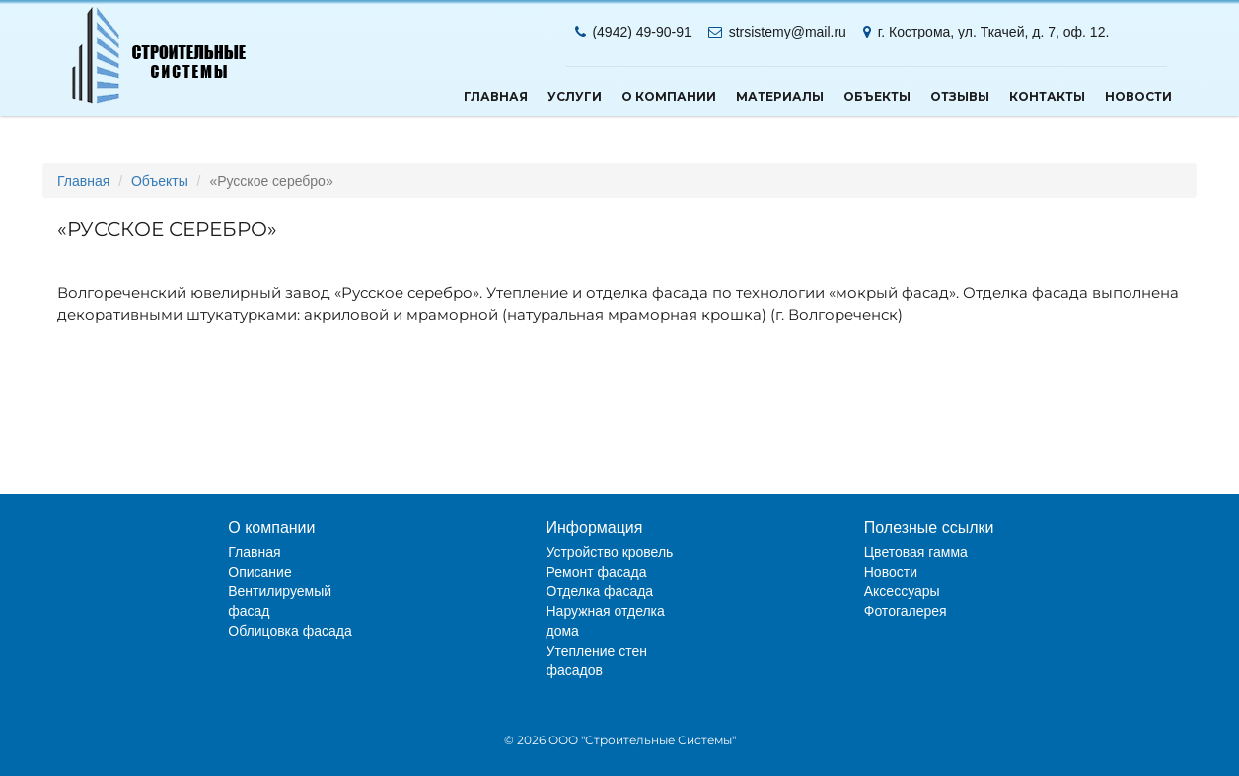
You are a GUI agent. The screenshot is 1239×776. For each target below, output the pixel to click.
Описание (259, 572)
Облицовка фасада (290, 631)
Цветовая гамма (916, 552)
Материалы (780, 96)
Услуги (574, 96)
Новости (1138, 96)
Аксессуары (902, 591)
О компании (668, 96)
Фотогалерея (905, 611)
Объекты (877, 96)
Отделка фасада (600, 591)
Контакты (1047, 96)
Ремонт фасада (597, 572)
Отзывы (959, 96)
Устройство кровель (610, 552)
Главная (496, 96)
